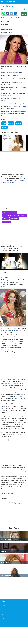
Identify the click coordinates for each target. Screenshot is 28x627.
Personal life (14, 219)
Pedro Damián (12, 337)
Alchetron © (6, 619)
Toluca (7, 72)
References (6, 222)
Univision (13, 434)
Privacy (4, 610)
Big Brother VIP (16, 330)
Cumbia (19, 75)
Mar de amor (9, 106)
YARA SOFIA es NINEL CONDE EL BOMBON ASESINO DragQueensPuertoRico (14, 216)
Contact (4, 614)
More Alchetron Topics (7, 493)
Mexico (16, 72)
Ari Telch (6, 113)
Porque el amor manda (20, 106)
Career (5, 219)
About (3, 601)
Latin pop (13, 75)
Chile (15, 343)
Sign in (24, 14)
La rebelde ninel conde (10, 212)
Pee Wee (20, 396)
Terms (3, 605)
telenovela (15, 390)
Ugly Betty (12, 388)
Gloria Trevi (14, 398)
